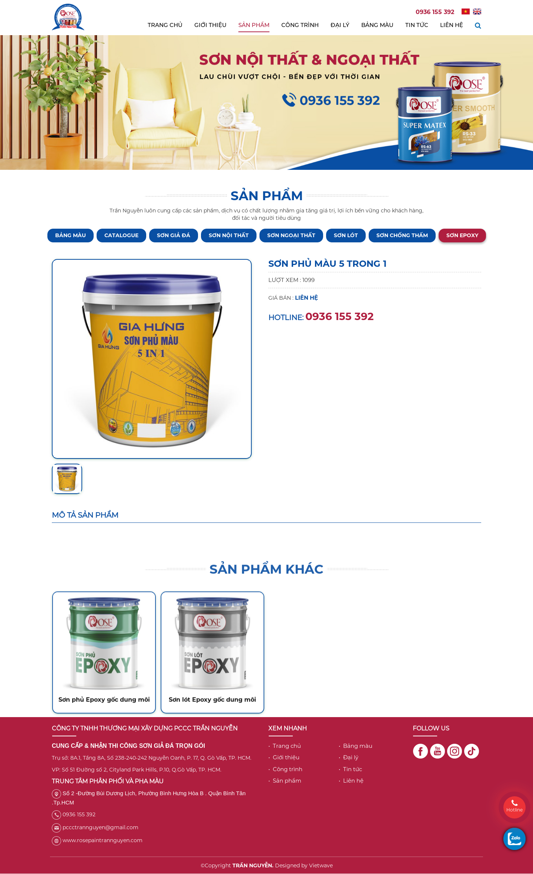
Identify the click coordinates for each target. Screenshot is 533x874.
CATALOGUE (121, 235)
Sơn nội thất (229, 235)
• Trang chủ (284, 745)
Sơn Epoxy (462, 235)
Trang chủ (165, 24)
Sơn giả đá (173, 235)
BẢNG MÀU (70, 235)
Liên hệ (451, 24)
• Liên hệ (351, 780)
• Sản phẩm (284, 780)
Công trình (300, 24)
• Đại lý (348, 757)
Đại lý (340, 24)
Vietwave (321, 865)
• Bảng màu (355, 745)
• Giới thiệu (283, 757)
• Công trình (285, 769)
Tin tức (416, 24)
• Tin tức (350, 769)
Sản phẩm (253, 24)
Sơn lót (346, 235)
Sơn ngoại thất (291, 235)
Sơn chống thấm (402, 235)
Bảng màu (377, 24)
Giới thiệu (210, 24)
